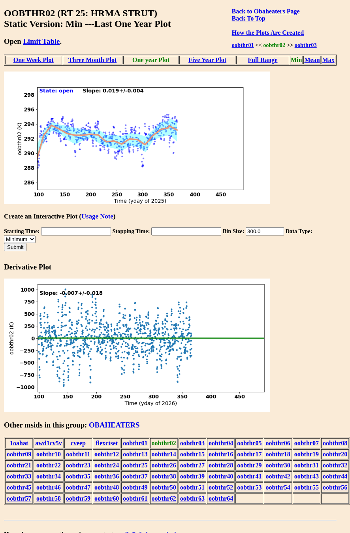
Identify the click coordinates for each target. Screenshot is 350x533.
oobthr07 (306, 443)
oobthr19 (306, 454)
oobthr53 (249, 487)
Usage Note (97, 216)
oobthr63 (192, 498)
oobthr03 (306, 45)
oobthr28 (221, 465)
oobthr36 (106, 476)
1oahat (19, 443)
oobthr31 (306, 465)
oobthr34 (48, 476)
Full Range (262, 60)
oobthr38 (164, 476)
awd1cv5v (48, 443)
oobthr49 (135, 487)
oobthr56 (335, 487)
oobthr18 (277, 454)
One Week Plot (33, 60)
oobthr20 (335, 454)
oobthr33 (19, 476)
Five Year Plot (207, 60)
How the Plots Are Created (268, 32)
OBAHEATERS (114, 425)
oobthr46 (48, 487)
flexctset (107, 443)
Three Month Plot (92, 60)
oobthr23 (78, 465)
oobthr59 (78, 498)
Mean (312, 60)
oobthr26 (164, 465)
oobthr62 (164, 498)
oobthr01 (243, 45)
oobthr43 (306, 476)
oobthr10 (48, 454)
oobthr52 (221, 487)
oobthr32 (335, 465)
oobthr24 (106, 465)
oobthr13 (135, 454)
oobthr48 (106, 487)
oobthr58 (48, 498)
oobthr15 (192, 454)
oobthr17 (249, 454)
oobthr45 (19, 487)
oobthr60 (106, 498)
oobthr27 (192, 465)
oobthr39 (192, 476)
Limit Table (41, 41)
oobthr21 (19, 465)
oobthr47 (78, 487)
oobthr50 (164, 487)
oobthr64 (221, 498)
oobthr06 (277, 443)
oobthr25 (135, 465)
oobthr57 (19, 498)
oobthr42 (277, 476)
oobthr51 (192, 487)
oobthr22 (48, 465)
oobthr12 (106, 454)
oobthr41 (249, 476)
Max (328, 60)
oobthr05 (249, 443)
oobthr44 (335, 476)
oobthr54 (277, 487)
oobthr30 (277, 465)
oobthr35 (78, 476)
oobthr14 (164, 454)
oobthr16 (221, 454)
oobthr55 (306, 487)
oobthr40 (221, 476)
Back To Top (248, 18)
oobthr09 (19, 454)
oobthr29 (249, 465)
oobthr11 (78, 454)
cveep (78, 443)
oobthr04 (221, 443)
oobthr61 (135, 498)
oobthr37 (135, 476)
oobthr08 (335, 443)
